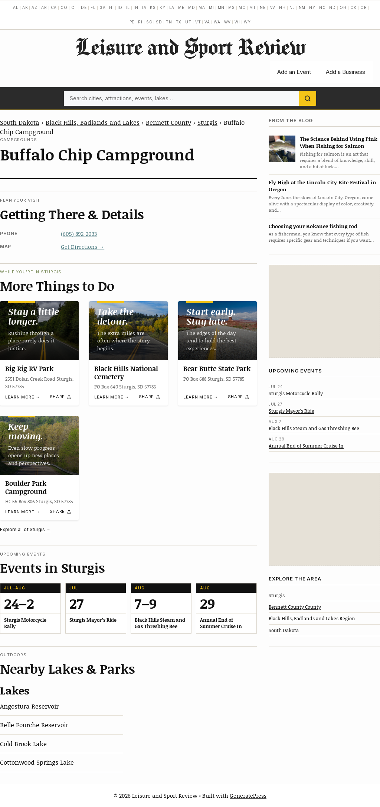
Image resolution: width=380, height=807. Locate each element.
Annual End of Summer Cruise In (306, 445)
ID (120, 7)
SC (149, 22)
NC (322, 7)
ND (332, 7)
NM (302, 7)
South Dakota (19, 122)
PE (132, 22)
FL (93, 7)
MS (231, 7)
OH (343, 7)
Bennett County (168, 122)
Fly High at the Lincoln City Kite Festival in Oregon (322, 185)
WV (227, 22)
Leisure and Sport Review (190, 46)
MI (211, 7)
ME (181, 7)
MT (252, 7)
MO (242, 7)
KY (163, 7)
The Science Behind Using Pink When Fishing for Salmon (338, 142)
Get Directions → (82, 247)
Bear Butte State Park (216, 368)
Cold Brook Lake (23, 743)
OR (363, 7)
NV (272, 7)
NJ (292, 7)
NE (263, 7)
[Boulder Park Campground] (39, 445)
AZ (34, 7)
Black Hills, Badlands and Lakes (93, 122)
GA (102, 7)
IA (144, 7)
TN (169, 22)
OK (353, 7)
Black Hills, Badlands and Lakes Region (312, 618)
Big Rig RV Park (29, 368)
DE (84, 7)
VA (207, 22)
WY (247, 22)
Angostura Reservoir (29, 706)
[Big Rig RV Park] (39, 330)
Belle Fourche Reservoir (34, 724)
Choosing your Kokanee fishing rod (313, 226)
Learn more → (22, 397)
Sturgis (207, 122)
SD (159, 22)
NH (282, 7)
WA (217, 22)
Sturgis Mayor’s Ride (291, 410)
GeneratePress (248, 795)
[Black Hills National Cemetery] (128, 330)
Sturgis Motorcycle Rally (296, 393)
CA (54, 7)
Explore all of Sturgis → (25, 529)
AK (25, 7)
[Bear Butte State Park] (217, 330)
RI (140, 22)
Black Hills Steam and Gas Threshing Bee (314, 428)
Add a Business (345, 71)
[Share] (60, 397)
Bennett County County (295, 606)
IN (136, 7)
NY (312, 7)
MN (221, 7)
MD (191, 7)
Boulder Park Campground (26, 487)
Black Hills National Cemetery (126, 372)
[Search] (307, 98)
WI (237, 22)
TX (179, 22)
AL (16, 7)
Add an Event (294, 71)
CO (64, 7)
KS (153, 7)
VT (198, 22)
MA (202, 7)
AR (44, 7)
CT (74, 7)
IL (128, 7)
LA (172, 7)
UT (188, 22)
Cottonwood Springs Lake (37, 762)
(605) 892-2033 (79, 234)
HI (111, 7)
